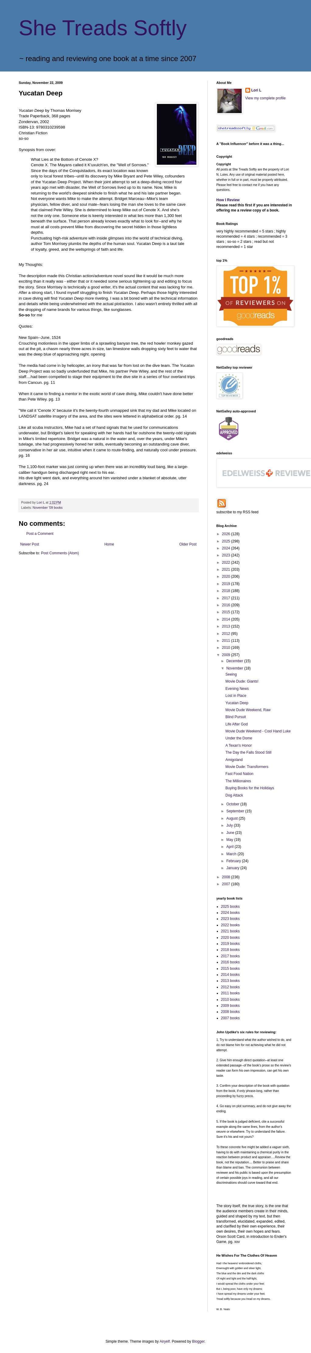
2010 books (230, 999)
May (230, 840)
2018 (226, 591)
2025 (226, 541)
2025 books (230, 906)
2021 (226, 569)
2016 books (230, 962)
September (235, 811)
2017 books (230, 956)
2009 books (230, 1006)
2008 (226, 877)
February (234, 861)
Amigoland (234, 760)
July (230, 825)
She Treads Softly (103, 28)
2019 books (230, 944)
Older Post (188, 544)
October (233, 804)
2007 (226, 884)
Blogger (198, 1341)
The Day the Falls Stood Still (248, 752)
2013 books (230, 981)
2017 (226, 598)
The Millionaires (238, 781)
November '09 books (48, 507)
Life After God (236, 724)
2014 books (230, 975)
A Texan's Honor (238, 745)
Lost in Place (235, 696)
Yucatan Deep (236, 703)
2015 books (230, 968)
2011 (226, 641)
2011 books (230, 993)
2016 (226, 605)
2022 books (230, 925)
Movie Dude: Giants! (241, 681)
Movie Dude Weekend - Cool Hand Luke (258, 731)
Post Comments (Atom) (60, 553)
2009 (226, 655)
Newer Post (29, 544)
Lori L (256, 90)
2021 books (230, 931)
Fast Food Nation (239, 774)
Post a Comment (40, 534)
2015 (226, 612)
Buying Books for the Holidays (249, 788)
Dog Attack (234, 795)
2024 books (230, 913)
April (230, 847)
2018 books (230, 950)
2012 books (230, 987)
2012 (226, 634)
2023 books (230, 919)
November (235, 668)
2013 (226, 626)
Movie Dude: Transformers (246, 767)
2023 (226, 555)
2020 (226, 576)
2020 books (230, 937)
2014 (226, 619)
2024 (226, 548)
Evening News (237, 689)
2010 (226, 648)
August (232, 818)
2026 (226, 534)
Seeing (231, 674)
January (233, 868)
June (230, 833)
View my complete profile (265, 98)
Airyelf (165, 1341)
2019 (226, 584)
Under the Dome (238, 738)
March (231, 854)
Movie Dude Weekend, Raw (248, 710)
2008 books (230, 1012)
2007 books (230, 1018)
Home (109, 544)
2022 (226, 562)
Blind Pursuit (235, 717)
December (235, 661)
